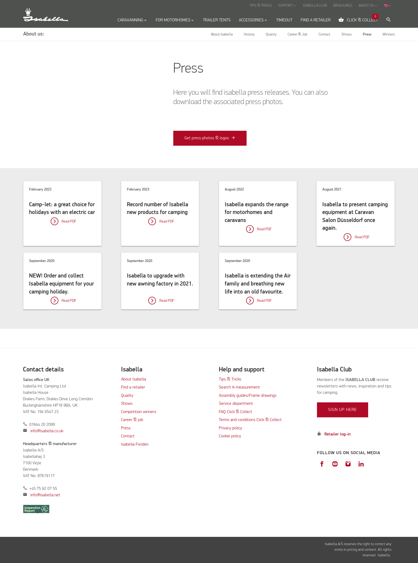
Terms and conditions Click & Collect (250, 420)
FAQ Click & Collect (235, 412)
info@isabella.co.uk (46, 431)
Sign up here (342, 410)
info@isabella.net (45, 495)
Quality (127, 396)
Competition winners (138, 412)
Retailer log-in (337, 434)
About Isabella (133, 379)
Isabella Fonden (134, 444)
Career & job (132, 420)
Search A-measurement (240, 387)
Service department (236, 404)
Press (126, 428)
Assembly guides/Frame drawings (247, 396)
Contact (128, 436)
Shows (126, 404)
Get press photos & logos (206, 138)
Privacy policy (230, 428)
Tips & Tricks (230, 379)
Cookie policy (230, 436)
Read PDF (69, 221)
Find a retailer (133, 387)
